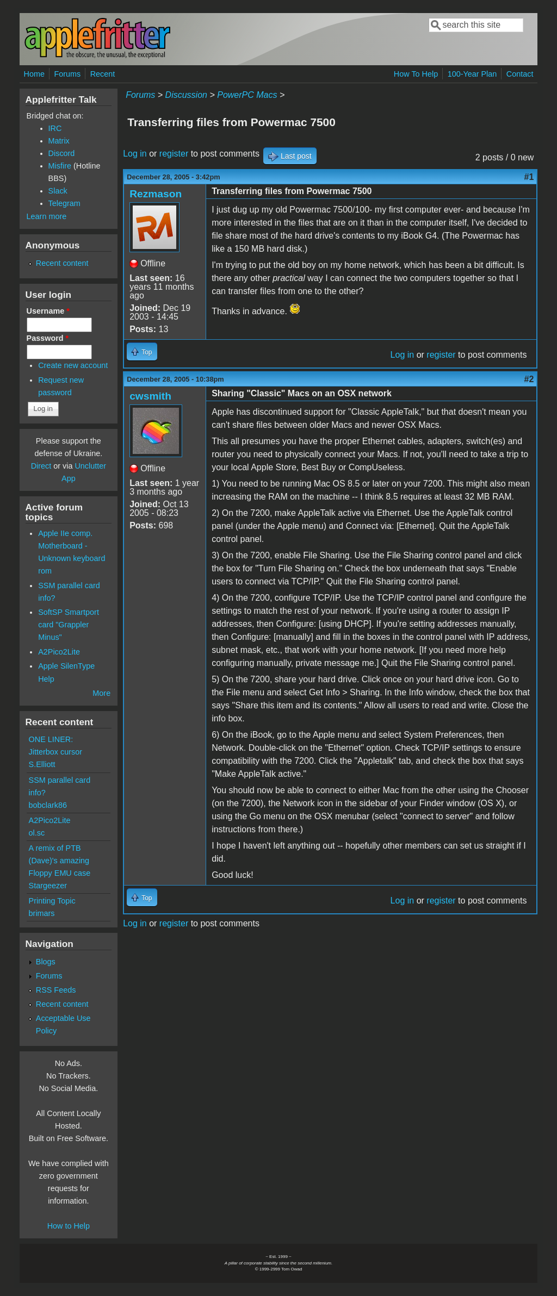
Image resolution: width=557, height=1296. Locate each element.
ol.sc (37, 832)
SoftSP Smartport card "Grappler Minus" (68, 624)
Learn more (47, 216)
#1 (529, 177)
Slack (57, 190)
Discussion (186, 94)
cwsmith (150, 396)
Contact (520, 74)
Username (48, 311)
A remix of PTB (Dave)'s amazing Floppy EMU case (60, 860)
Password (48, 338)
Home (34, 74)
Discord (61, 153)
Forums (67, 74)
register (173, 153)
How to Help (68, 1226)
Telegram (64, 203)
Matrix (59, 140)
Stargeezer (48, 885)
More (101, 693)
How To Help (416, 74)
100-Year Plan (472, 74)
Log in (135, 153)
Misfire (59, 165)
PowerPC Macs (247, 94)
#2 (529, 379)
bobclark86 (48, 805)
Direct (41, 466)
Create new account (73, 365)
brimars (42, 913)
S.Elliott (42, 764)
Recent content (62, 263)
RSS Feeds (56, 990)
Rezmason (155, 194)
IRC (55, 128)
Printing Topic (52, 900)
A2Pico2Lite (59, 651)
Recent (102, 74)
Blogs (45, 961)
